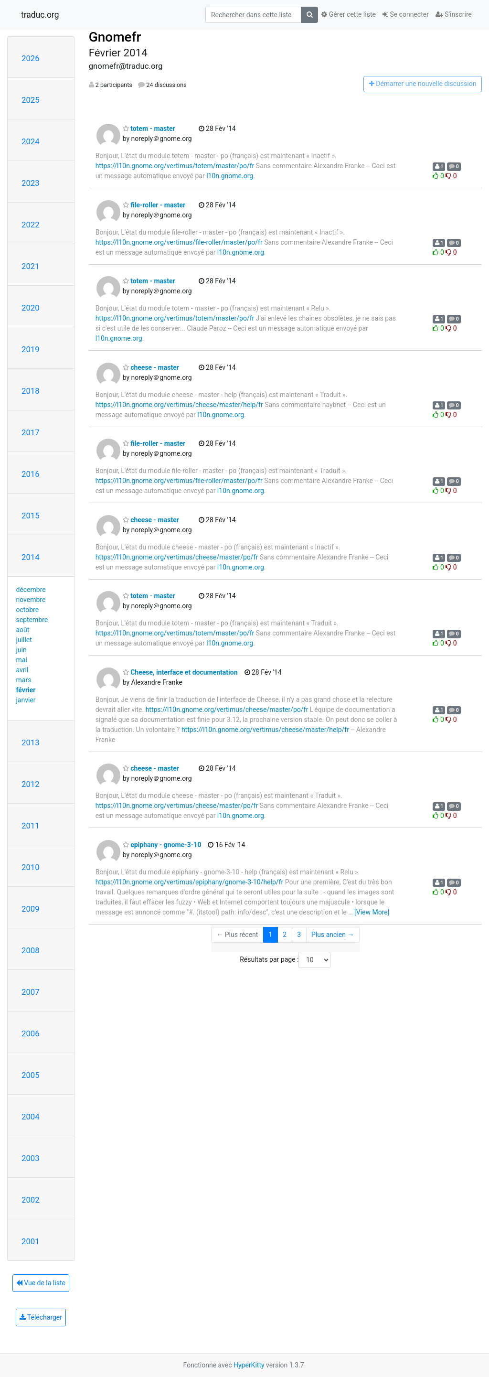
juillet (24, 640)
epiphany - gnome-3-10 (162, 845)
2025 (30, 100)
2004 (30, 1116)
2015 (30, 515)
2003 (30, 1158)
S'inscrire (454, 14)
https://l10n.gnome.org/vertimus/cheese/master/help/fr (179, 405)
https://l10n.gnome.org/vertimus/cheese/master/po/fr (177, 557)
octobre (27, 609)
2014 (30, 557)
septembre (32, 620)
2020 (30, 307)
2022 (30, 224)
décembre (31, 589)
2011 (30, 825)
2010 (30, 867)
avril (22, 670)
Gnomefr (115, 37)
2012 (30, 784)
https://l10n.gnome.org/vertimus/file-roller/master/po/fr (179, 242)
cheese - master (151, 367)
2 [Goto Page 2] (285, 934)
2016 (30, 474)
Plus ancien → (332, 934)
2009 (30, 909)
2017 (30, 432)
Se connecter (406, 14)
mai (21, 660)
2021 (30, 266)
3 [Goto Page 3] (299, 934)
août (23, 630)
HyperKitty (249, 1365)
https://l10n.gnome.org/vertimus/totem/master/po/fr (175, 166)
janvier (26, 700)
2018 (30, 391)
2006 (30, 1033)
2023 (30, 183)
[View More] (371, 912)
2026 (30, 58)
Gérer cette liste (348, 14)
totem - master (149, 128)
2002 (30, 1200)
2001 (30, 1241)
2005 (30, 1075)
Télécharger (41, 1317)
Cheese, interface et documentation (180, 672)
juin (21, 650)
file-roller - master (154, 205)
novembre (31, 599)
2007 (30, 992)
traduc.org (40, 15)
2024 (30, 141)
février (26, 690)
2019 (30, 349)
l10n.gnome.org (229, 176)
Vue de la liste (40, 1283)
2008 (30, 950)
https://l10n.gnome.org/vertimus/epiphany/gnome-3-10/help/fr (190, 882)
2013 (30, 742)
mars (24, 680)
